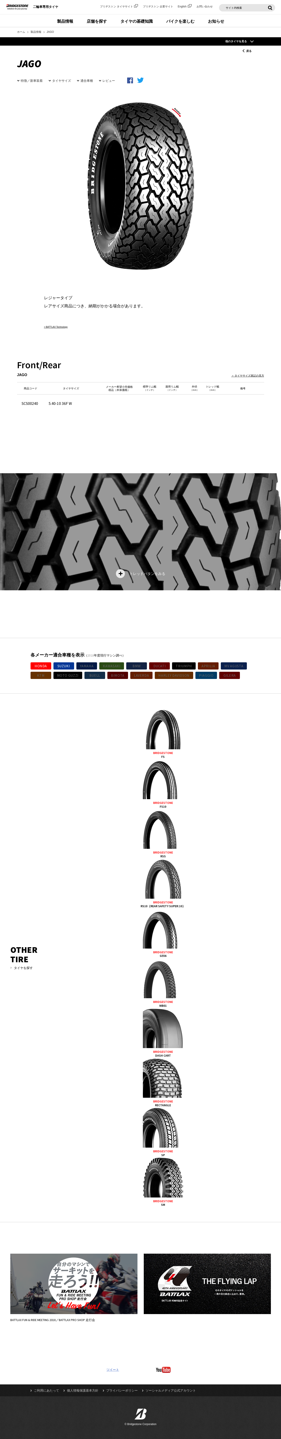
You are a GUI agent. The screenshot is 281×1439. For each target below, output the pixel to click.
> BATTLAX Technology (56, 327)
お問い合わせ (205, 6)
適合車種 (86, 81)
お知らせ (216, 21)
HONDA (41, 666)
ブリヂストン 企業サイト (158, 6)
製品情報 (65, 21)
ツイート (112, 1369)
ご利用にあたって (46, 1390)
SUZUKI (64, 666)
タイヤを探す (23, 968)
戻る (249, 51)
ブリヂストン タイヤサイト (119, 6)
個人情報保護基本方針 (82, 1390)
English (185, 6)
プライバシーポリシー (122, 1390)
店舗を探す (97, 21)
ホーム (21, 31)
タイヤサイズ (61, 81)
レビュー (108, 81)
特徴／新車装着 (32, 81)
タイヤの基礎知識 (136, 21)
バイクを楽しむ (180, 21)
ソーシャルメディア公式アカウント (171, 1390)
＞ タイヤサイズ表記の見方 (247, 375)
